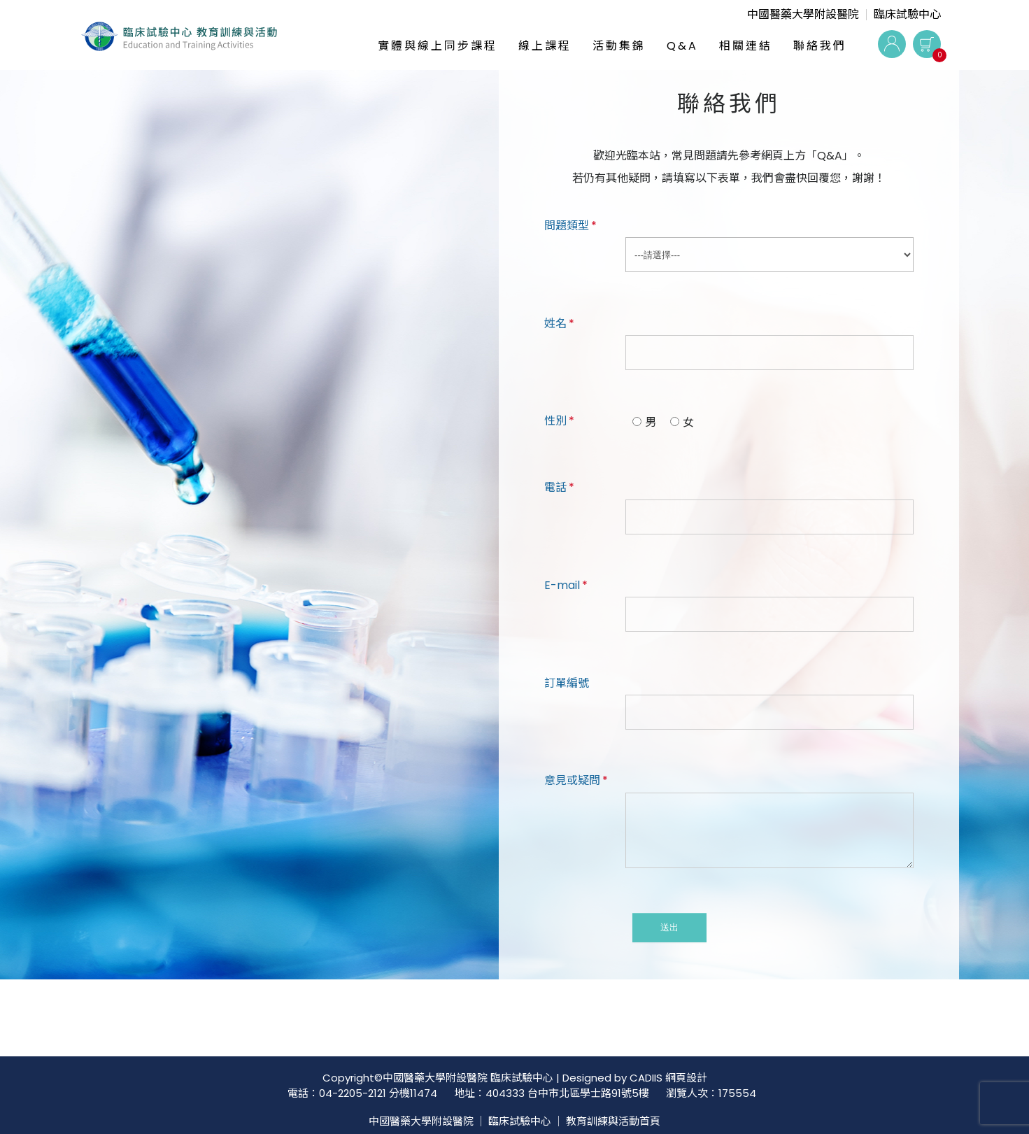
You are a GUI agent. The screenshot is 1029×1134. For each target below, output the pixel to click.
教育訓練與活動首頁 (613, 1121)
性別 (559, 421)
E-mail (566, 585)
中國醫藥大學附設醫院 (803, 14)
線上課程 (545, 46)
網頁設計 (686, 1077)
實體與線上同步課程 (437, 46)
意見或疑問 (576, 780)
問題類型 (570, 226)
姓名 (559, 324)
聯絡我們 (819, 46)
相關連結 (745, 46)
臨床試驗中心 (907, 14)
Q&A (682, 46)
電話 (559, 487)
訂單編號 (566, 683)
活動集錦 (619, 46)
